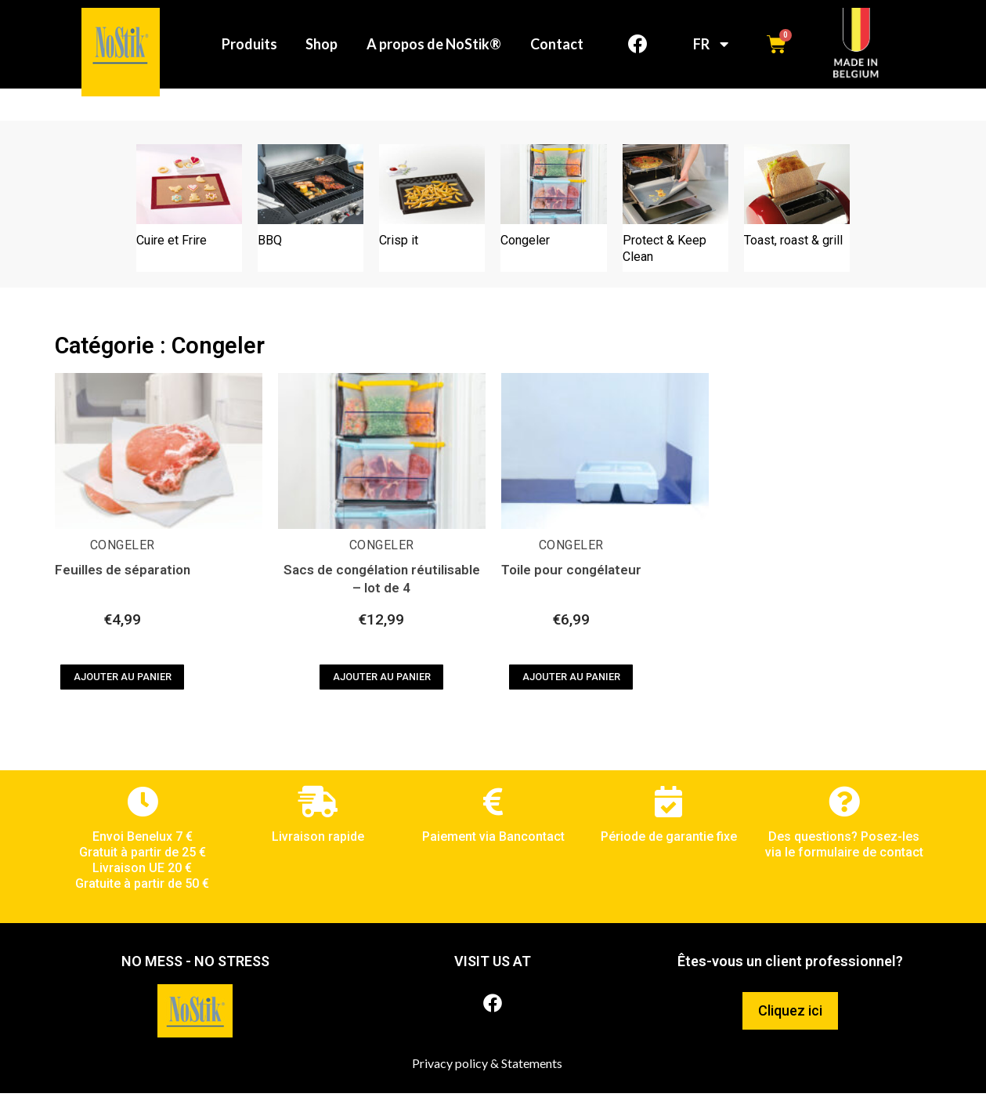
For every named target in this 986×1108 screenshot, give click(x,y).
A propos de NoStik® (514, 33)
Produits (324, 33)
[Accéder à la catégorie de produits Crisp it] (432, 223)
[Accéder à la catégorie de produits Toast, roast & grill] (797, 223)
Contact (555, 69)
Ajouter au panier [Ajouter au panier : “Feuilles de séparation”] (123, 691)
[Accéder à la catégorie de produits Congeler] (553, 223)
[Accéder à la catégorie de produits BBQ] (310, 223)
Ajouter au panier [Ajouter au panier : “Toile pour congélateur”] (571, 691)
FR (710, 52)
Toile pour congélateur (571, 585)
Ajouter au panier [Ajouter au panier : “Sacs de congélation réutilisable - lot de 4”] (382, 691)
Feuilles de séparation (122, 585)
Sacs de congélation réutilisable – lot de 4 (382, 594)
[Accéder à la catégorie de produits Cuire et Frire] (189, 223)
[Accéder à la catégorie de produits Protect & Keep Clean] (675, 223)
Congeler (122, 559)
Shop (400, 33)
